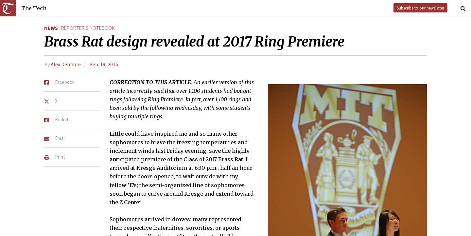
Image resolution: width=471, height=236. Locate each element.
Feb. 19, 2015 (104, 64)
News (51, 28)
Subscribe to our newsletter (420, 7)
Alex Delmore (66, 64)
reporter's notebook (88, 28)
